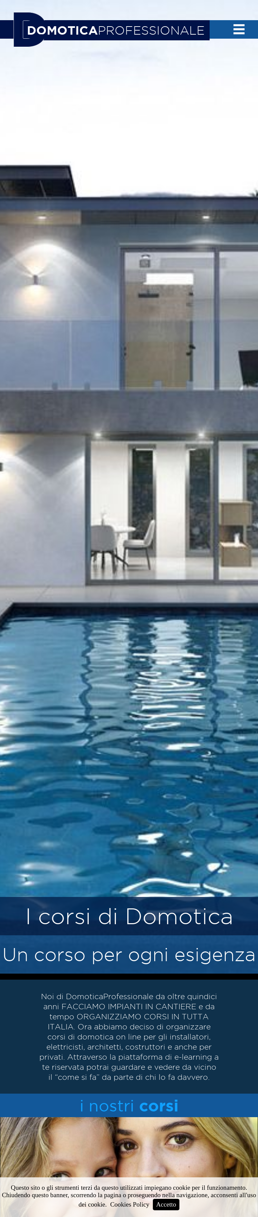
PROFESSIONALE (116, 30)
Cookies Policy (129, 1204)
